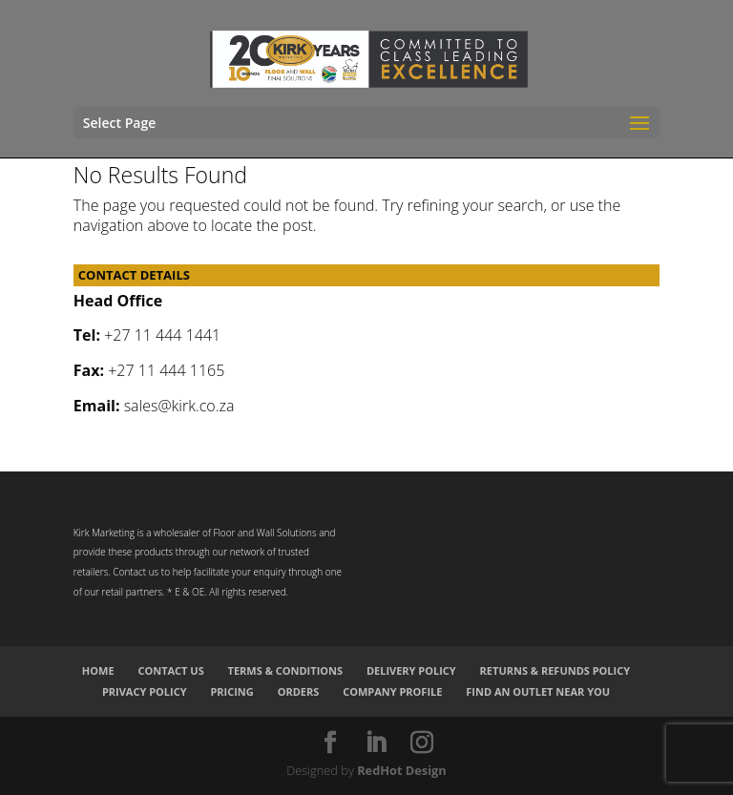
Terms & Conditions (285, 670)
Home (98, 670)
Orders (299, 691)
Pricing (231, 691)
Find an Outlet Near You (538, 691)
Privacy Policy (144, 691)
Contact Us (170, 670)
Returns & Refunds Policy (555, 670)
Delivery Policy (411, 670)
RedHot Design (402, 770)
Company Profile (392, 691)
